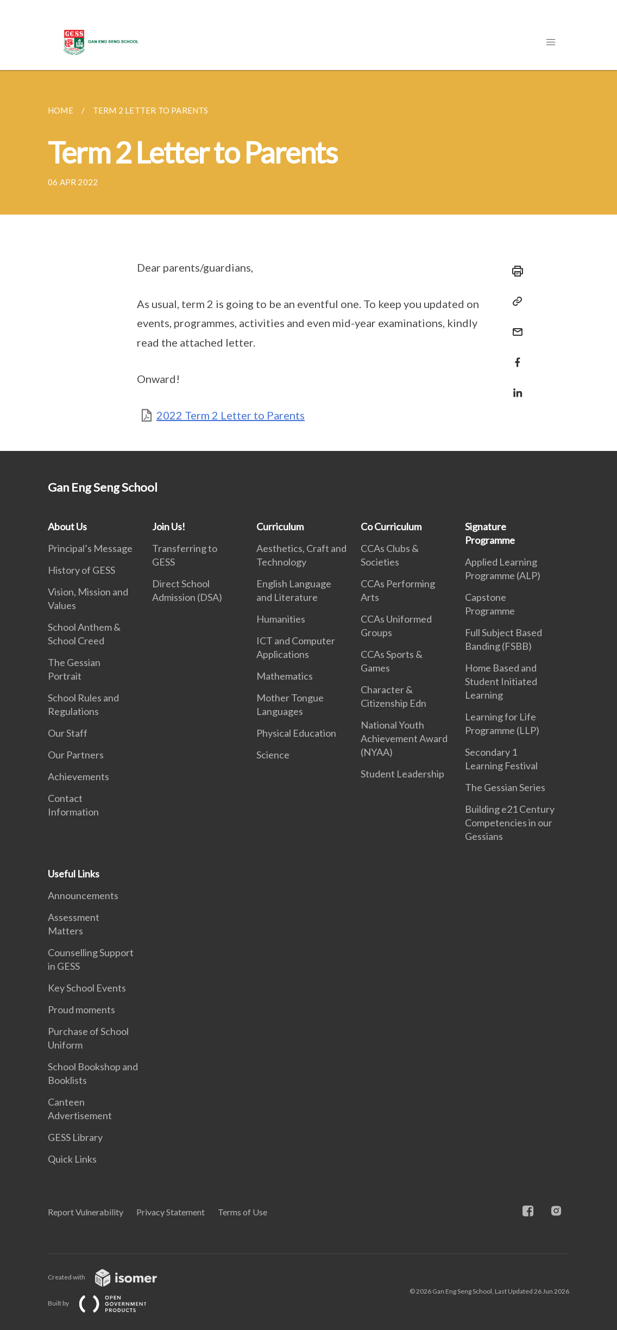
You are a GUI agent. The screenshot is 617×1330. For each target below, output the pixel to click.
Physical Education (296, 733)
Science (272, 755)
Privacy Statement (170, 1212)
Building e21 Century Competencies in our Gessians (510, 822)
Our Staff (67, 733)
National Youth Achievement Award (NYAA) (404, 738)
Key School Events (87, 988)
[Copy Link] (514, 301)
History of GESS (81, 570)
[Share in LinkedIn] (514, 386)
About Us (67, 526)
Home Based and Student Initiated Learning (501, 681)
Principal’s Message (90, 548)
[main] (308, 260)
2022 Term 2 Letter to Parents (230, 415)
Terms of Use (242, 1212)
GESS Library (75, 1137)
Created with (111, 1277)
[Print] (514, 271)
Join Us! (168, 526)
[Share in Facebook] (514, 355)
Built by (106, 1303)
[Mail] (514, 325)
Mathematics (284, 676)
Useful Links (73, 874)
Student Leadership (402, 774)
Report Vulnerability (85, 1212)
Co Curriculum (391, 526)
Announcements (83, 895)
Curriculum (280, 526)
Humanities (280, 619)
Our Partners (76, 755)
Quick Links (72, 1159)
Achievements (78, 776)
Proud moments (81, 1009)
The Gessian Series (505, 787)
